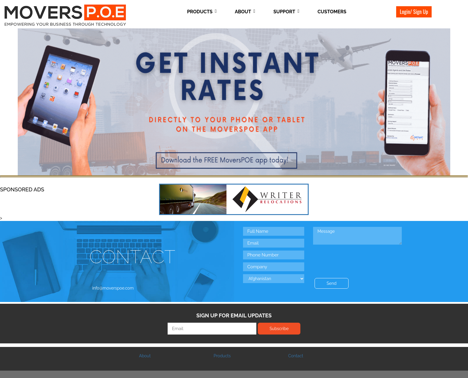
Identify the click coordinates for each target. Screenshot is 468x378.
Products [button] (202, 11)
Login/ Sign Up (414, 11)
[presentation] (358, 257)
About (144, 355)
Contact (295, 355)
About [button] (245, 11)
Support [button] (286, 11)
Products (222, 355)
